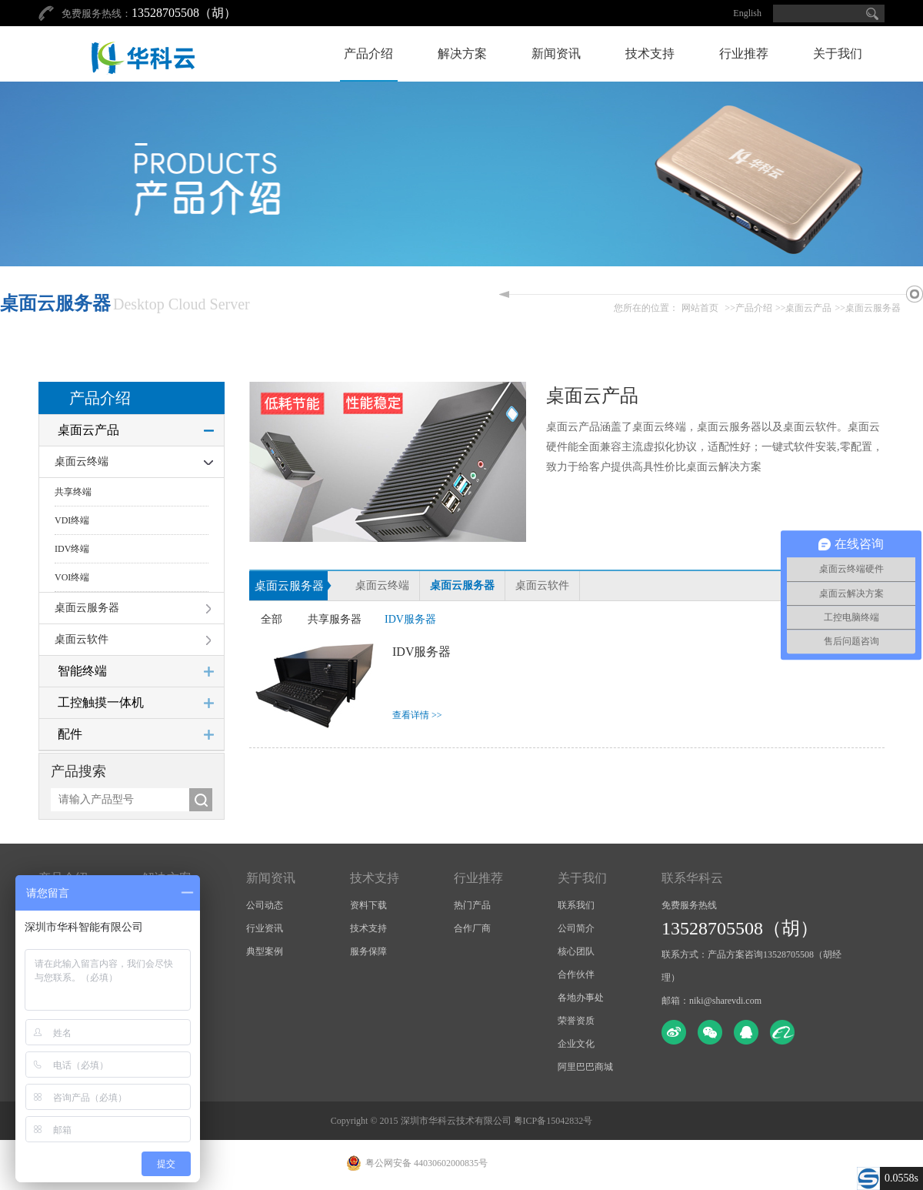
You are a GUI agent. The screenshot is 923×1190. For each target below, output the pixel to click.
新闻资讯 (556, 53)
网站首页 (699, 308)
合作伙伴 (576, 974)
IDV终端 (72, 548)
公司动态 (264, 905)
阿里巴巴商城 (585, 1066)
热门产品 (472, 905)
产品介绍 (368, 53)
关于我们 (837, 53)
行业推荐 (743, 53)
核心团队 (576, 951)
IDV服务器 (410, 619)
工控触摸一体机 (101, 702)
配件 (70, 733)
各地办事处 (581, 997)
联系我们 (576, 905)
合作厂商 (472, 928)
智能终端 (82, 670)
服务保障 (368, 951)
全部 (271, 619)
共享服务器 (335, 619)
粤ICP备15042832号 (553, 1120)
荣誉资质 (576, 1020)
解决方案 (462, 53)
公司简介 (576, 928)
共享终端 (73, 491)
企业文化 (576, 1043)
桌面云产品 (808, 308)
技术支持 (650, 53)
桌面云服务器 (873, 308)
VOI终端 (72, 577)
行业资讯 (264, 928)
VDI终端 (72, 520)
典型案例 (264, 951)
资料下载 (368, 905)
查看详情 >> (417, 715)
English (747, 13)
